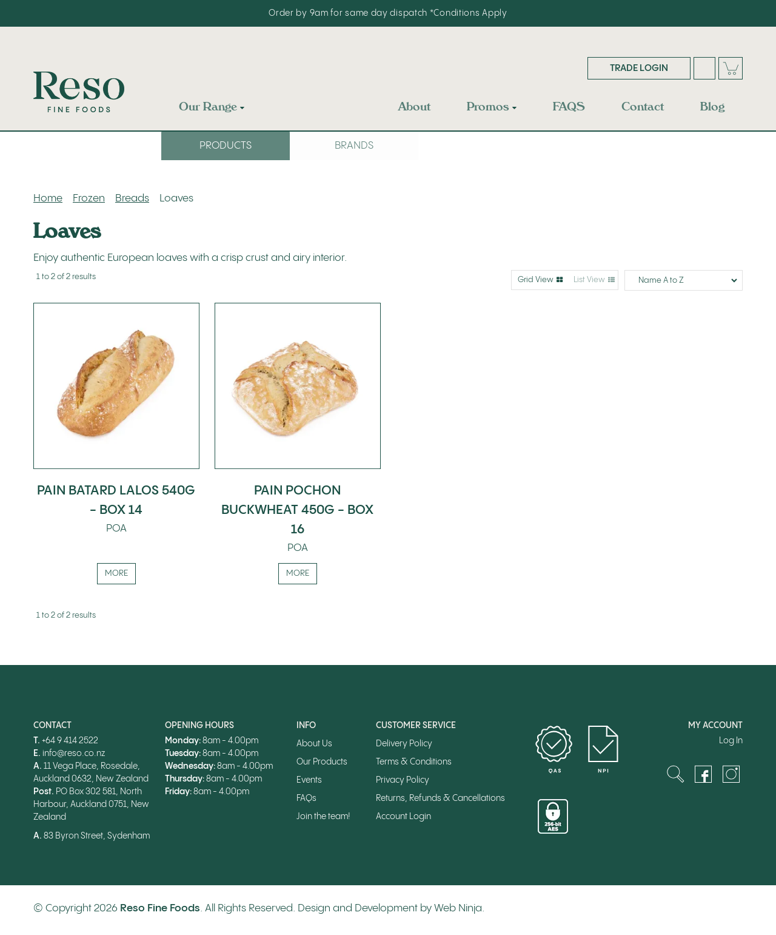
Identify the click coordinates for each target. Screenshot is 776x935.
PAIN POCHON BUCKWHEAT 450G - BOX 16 (297, 510)
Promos (488, 106)
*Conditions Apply (468, 13)
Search (704, 68)
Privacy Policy (402, 781)
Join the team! (323, 817)
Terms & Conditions (414, 762)
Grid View (536, 279)
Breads (132, 198)
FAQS (569, 106)
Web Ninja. (459, 908)
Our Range (208, 106)
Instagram (731, 774)
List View (589, 279)
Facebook (703, 774)
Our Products (321, 762)
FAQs (306, 799)
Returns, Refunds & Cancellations (440, 799)
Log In (731, 741)
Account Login (403, 817)
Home (47, 198)
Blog (712, 106)
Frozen (89, 198)
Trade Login (639, 68)
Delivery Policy (404, 744)
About (414, 106)
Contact (642, 106)
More (116, 574)
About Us (314, 744)
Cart (730, 68)
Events (309, 781)
